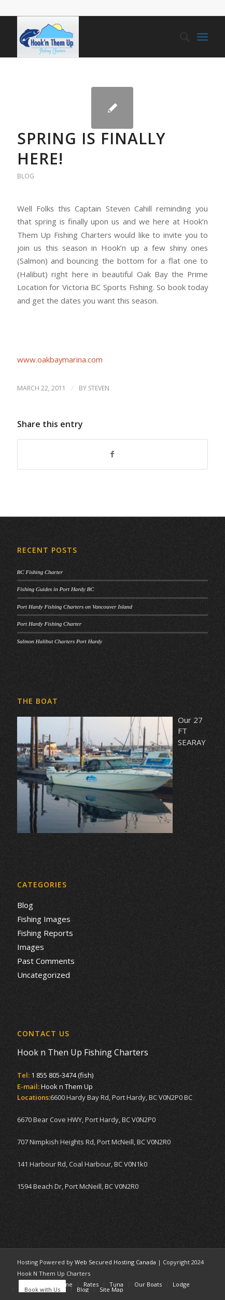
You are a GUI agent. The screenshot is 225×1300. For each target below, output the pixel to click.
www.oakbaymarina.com (60, 359)
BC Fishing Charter (40, 572)
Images (30, 947)
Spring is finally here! (91, 148)
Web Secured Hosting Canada (115, 1262)
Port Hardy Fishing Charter (49, 624)
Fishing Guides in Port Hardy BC (55, 589)
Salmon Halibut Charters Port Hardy (60, 641)
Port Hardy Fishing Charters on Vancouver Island (74, 606)
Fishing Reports (45, 933)
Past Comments (46, 961)
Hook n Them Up (67, 1086)
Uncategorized (43, 975)
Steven (98, 388)
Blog (25, 176)
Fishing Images (44, 919)
